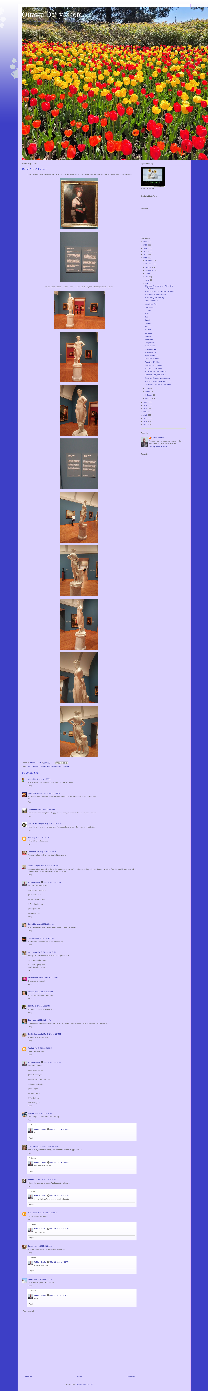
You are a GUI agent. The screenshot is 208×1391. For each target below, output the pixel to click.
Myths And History (151, 355)
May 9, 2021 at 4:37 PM (43, 1113)
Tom (29, 838)
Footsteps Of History (152, 362)
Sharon (31, 992)
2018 (146, 409)
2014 (146, 421)
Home (79, 1377)
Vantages (148, 333)
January (148, 398)
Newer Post (28, 1377)
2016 (146, 415)
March (147, 392)
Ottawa (66, 766)
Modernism (149, 339)
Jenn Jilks (32, 924)
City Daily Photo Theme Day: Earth (158, 384)
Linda (30, 779)
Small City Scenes (35, 793)
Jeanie (30, 1246)
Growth (147, 320)
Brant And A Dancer (152, 359)
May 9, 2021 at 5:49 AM (46, 810)
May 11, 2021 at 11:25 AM (43, 1246)
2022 (146, 255)
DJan (30, 1020)
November (149, 264)
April (147, 388)
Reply (30, 786)
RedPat (31, 1048)
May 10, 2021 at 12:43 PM (47, 1213)
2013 (146, 425)
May (147, 283)
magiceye (32, 938)
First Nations (35, 766)
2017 (146, 412)
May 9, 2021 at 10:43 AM (46, 952)
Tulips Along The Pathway (154, 298)
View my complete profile (158, 446)
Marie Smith (33, 1213)
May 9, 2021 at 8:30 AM (45, 938)
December (149, 261)
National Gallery (57, 766)
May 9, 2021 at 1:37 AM (42, 779)
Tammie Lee (33, 1180)
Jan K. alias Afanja (35, 1034)
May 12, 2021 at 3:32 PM (59, 1196)
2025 (146, 245)
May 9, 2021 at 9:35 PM (47, 1180)
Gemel (30, 1279)
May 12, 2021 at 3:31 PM (59, 1129)
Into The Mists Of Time (153, 365)
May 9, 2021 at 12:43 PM (42, 1020)
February (149, 395)
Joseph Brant (46, 766)
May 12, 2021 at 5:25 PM (43, 1279)
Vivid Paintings (150, 352)
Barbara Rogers (34, 866)
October (148, 267)
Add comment (28, 1311)
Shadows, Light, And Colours (155, 375)
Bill (29, 1006)
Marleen (31, 1113)
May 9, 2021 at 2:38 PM (43, 1048)
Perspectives (149, 343)
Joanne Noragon (34, 1146)
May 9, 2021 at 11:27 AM (48, 978)
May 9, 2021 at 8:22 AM (52, 882)
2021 (146, 258)
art (29, 766)
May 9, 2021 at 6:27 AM (53, 823)
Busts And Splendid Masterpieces (157, 378)
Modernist (148, 336)
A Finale (148, 330)
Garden (147, 323)
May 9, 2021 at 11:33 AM (43, 992)
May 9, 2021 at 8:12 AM (50, 866)
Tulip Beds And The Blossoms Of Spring (159, 291)
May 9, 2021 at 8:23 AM (45, 924)
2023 (146, 251)
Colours (148, 310)
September (149, 270)
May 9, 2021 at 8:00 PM (50, 1146)
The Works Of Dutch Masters (155, 372)
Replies (33, 1125)
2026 (146, 242)
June (147, 280)
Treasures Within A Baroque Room (157, 381)
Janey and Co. (33, 852)
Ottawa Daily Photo (52, 14)
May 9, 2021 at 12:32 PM (40, 1006)
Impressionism (150, 349)
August (148, 273)
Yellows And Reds (151, 301)
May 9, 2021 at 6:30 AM (40, 838)
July (147, 277)
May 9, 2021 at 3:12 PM (52, 1062)
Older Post (130, 1377)
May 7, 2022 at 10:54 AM (59, 1295)
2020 (146, 402)
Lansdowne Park (151, 304)
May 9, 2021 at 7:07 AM (48, 852)
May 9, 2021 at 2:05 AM (51, 793)
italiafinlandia (33, 978)
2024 (146, 248)
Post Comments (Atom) (84, 1384)
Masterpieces (150, 346)
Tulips (147, 314)
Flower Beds (149, 307)
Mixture (147, 327)
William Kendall (34, 882)
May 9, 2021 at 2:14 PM (52, 1034)
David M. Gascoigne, (36, 823)
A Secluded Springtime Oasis (155, 294)
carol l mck (32, 952)
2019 (146, 405)
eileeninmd (32, 810)
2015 (146, 418)
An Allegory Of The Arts (153, 368)
